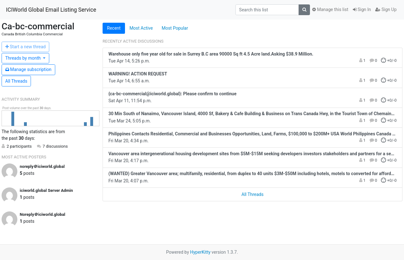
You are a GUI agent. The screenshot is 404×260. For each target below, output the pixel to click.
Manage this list (330, 9)
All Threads (16, 81)
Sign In (362, 9)
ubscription (28, 69)
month (23, 58)
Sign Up (385, 9)
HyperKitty (200, 252)
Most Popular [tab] (175, 28)
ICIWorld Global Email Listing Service (51, 10)
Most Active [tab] (141, 28)
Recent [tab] (114, 28)
